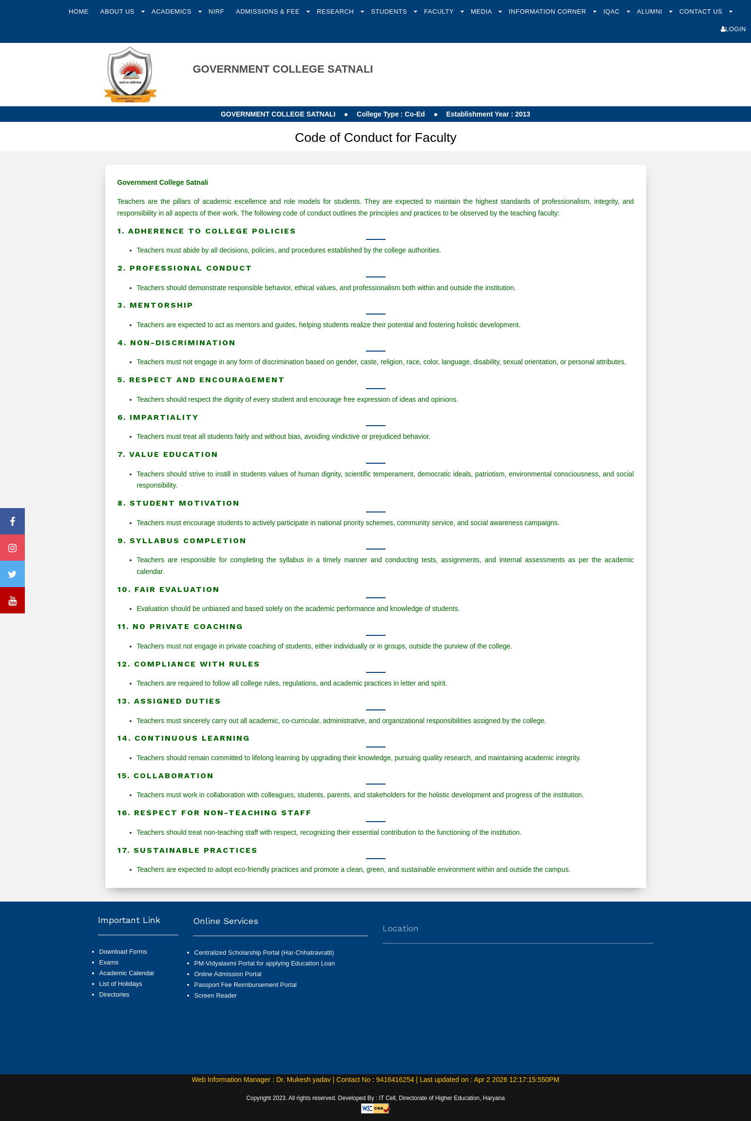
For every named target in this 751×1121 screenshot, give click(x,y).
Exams (109, 971)
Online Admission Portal (228, 996)
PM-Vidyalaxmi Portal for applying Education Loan (264, 985)
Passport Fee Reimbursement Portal (245, 1007)
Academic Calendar (126, 982)
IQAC (612, 11)
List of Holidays (120, 993)
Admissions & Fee (269, 11)
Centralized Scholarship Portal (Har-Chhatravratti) (264, 975)
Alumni (650, 11)
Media (482, 11)
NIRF (216, 11)
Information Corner (548, 11)
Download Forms (123, 960)
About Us (118, 11)
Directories (114, 1003)
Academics (172, 11)
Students (390, 11)
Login (733, 29)
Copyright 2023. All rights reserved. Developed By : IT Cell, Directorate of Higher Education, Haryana (375, 1098)
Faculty (440, 11)
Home (79, 11)
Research (336, 11)
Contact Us (701, 11)
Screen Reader (215, 1018)
